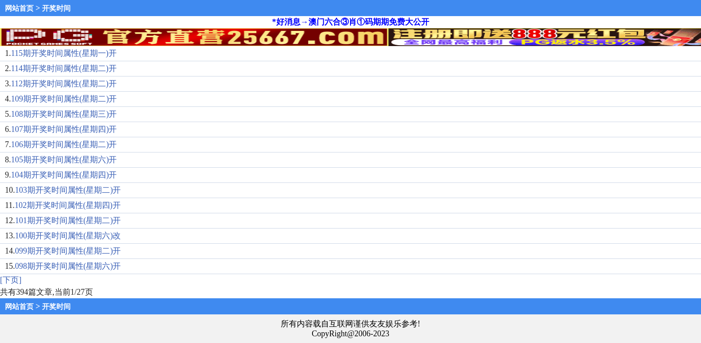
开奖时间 (56, 8)
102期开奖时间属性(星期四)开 (68, 205)
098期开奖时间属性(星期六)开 (68, 266)
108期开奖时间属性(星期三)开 (64, 114)
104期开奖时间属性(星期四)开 (64, 174)
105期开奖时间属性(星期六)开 (64, 159)
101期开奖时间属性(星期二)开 (68, 220)
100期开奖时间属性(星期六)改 (68, 235)
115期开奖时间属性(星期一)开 (64, 53)
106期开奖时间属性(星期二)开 (64, 144)
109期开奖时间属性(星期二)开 (64, 98)
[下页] (10, 279)
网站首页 (19, 8)
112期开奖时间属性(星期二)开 (64, 83)
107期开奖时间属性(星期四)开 (64, 129)
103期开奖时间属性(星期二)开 (68, 190)
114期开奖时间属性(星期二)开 (64, 68)
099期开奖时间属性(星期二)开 (68, 250)
